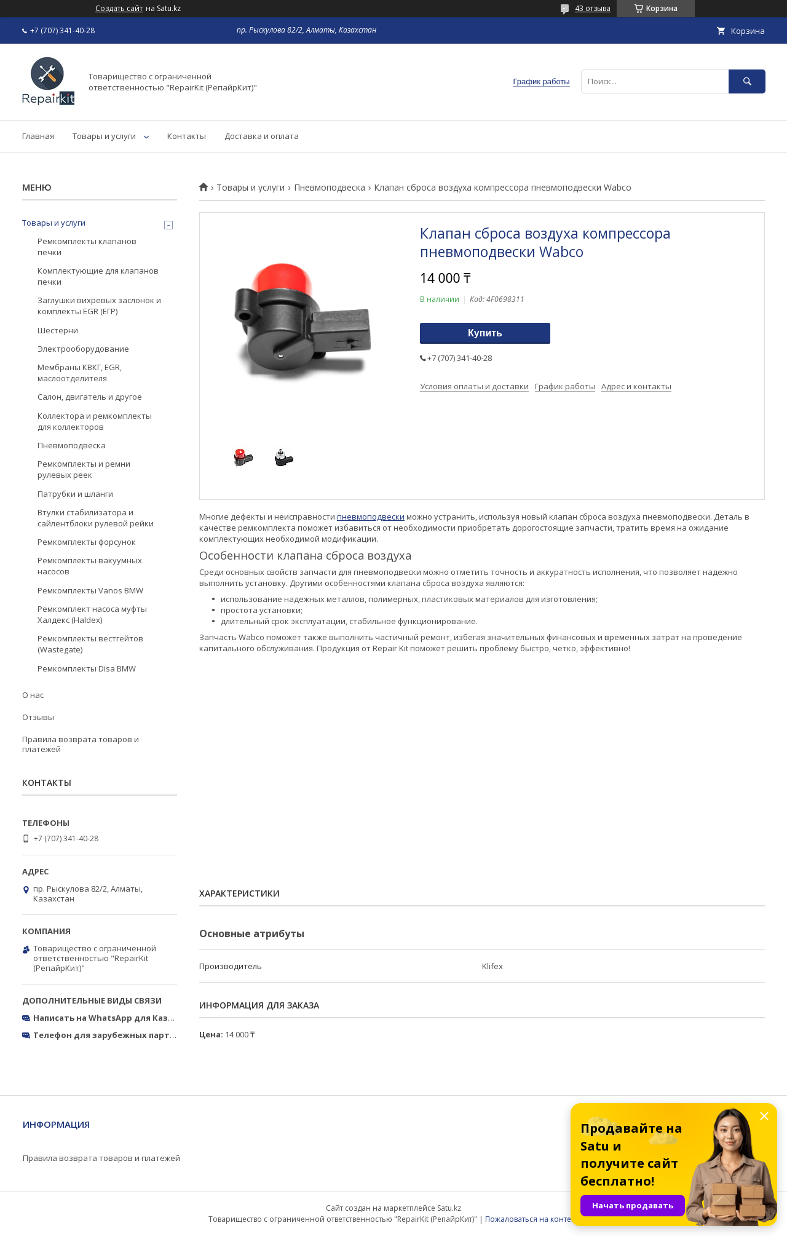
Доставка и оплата (261, 135)
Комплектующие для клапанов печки (98, 276)
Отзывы (38, 717)
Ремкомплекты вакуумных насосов (90, 566)
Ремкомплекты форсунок (87, 541)
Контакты (186, 135)
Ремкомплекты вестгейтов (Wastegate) (90, 644)
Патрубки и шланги (75, 493)
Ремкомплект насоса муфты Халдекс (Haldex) (92, 614)
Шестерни (58, 330)
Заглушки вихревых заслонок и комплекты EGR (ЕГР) (99, 306)
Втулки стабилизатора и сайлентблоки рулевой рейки (96, 518)
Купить (485, 333)
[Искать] (747, 81)
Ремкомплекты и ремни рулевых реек (84, 469)
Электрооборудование (83, 348)
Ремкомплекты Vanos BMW (90, 590)
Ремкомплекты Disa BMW (87, 668)
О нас (33, 694)
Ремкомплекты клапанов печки (87, 247)
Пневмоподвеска (329, 187)
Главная (38, 135)
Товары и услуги (104, 135)
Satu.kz (449, 1208)
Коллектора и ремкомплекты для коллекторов (95, 421)
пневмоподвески (371, 516)
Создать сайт (119, 8)
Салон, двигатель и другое (90, 396)
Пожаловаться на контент (532, 1219)
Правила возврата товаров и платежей (80, 744)
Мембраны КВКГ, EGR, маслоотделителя (80, 373)
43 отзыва (593, 8)
